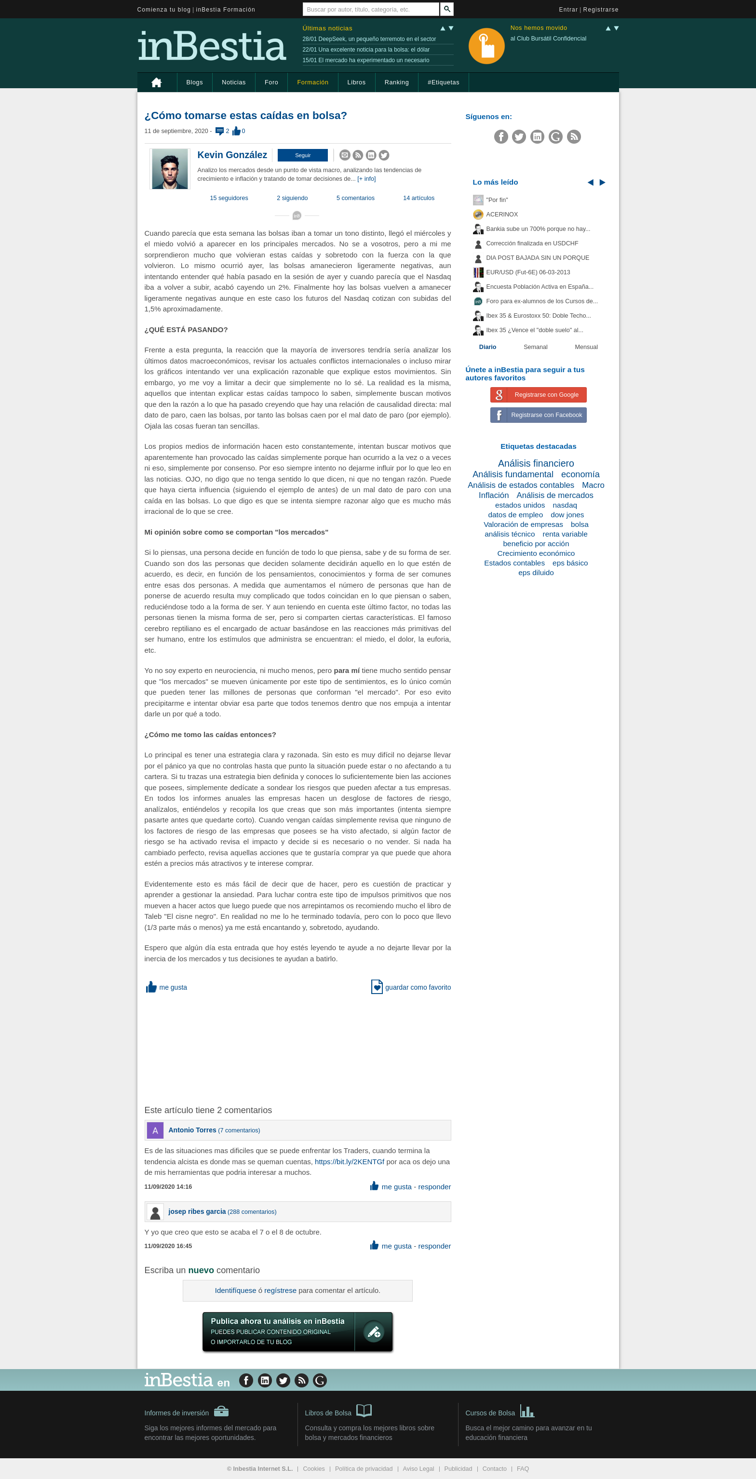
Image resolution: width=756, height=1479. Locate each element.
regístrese (280, 1290)
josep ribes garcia (197, 1211)
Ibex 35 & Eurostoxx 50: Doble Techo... (539, 315)
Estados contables (514, 563)
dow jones (567, 515)
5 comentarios (356, 198)
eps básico (570, 563)
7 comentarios (239, 1130)
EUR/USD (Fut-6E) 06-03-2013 (528, 272)
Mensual (586, 347)
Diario (488, 347)
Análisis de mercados (555, 495)
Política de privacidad (364, 1469)
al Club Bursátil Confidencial (549, 38)
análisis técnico (510, 534)
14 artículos (418, 198)
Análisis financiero (536, 463)
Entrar (569, 9)
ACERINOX (502, 214)
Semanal (536, 347)
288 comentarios (252, 1212)
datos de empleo (515, 515)
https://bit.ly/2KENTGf (349, 1161)
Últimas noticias (328, 28)
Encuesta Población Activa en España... (540, 286)
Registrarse (601, 9)
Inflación (494, 495)
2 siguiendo (292, 198)
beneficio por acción (536, 543)
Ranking (397, 82)
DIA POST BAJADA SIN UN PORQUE (538, 258)
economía (580, 474)
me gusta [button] (166, 987)
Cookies (314, 1469)
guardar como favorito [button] (411, 987)
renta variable (565, 534)
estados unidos (520, 505)
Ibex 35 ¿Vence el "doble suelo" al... (534, 330)
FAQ (523, 1469)
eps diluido (536, 572)
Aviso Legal (418, 1469)
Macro (593, 485)
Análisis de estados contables (521, 485)
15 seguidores (229, 198)
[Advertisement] (299, 1047)
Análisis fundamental (513, 474)
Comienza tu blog (164, 9)
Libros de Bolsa (338, 1410)
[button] (302, 155)
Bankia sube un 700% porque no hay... (538, 229)
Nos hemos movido (539, 28)
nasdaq (565, 505)
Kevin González (233, 154)
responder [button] (434, 1187)
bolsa (580, 524)
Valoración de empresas (523, 524)
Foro (271, 82)
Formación (312, 82)
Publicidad (458, 1469)
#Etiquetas (443, 82)
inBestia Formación (226, 9)
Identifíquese (235, 1290)
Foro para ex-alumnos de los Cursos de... (542, 301)
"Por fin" (497, 200)
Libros (357, 82)
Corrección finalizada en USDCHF (532, 243)
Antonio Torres (192, 1130)
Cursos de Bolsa (501, 1410)
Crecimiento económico (536, 553)
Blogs (195, 82)
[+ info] (366, 178)
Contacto (495, 1469)
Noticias (234, 82)
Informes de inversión (187, 1411)
